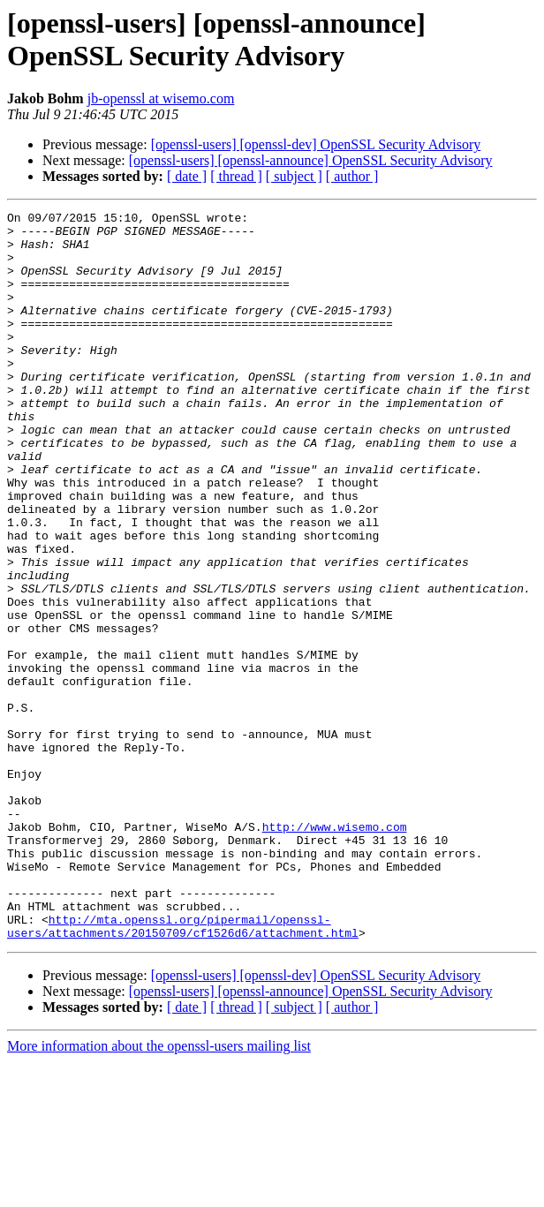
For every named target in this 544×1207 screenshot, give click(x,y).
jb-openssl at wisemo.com (161, 98)
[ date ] (187, 176)
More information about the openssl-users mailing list (159, 1191)
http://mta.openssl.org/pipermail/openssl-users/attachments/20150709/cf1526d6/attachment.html (183, 1070)
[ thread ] (236, 176)
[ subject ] (294, 176)
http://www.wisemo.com (334, 951)
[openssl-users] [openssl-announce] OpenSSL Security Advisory (311, 160)
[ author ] (352, 176)
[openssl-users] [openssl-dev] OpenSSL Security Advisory (316, 144)
